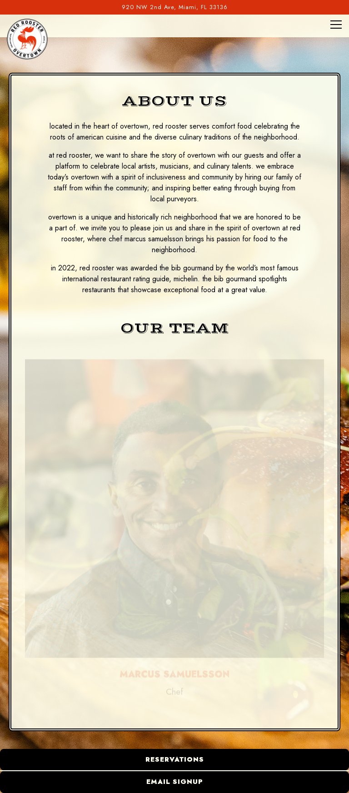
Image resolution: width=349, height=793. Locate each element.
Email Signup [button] (174, 781)
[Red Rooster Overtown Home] (27, 38)
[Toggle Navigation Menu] (336, 24)
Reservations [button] (174, 759)
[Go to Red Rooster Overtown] (174, 7)
